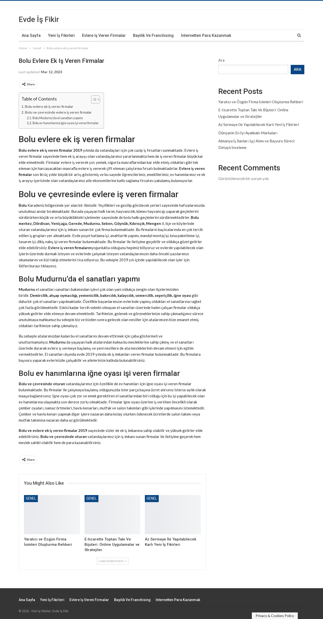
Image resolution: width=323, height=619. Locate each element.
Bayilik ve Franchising (153, 35)
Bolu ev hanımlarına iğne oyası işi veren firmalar (66, 123)
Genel (31, 498)
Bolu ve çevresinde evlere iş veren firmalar (58, 112)
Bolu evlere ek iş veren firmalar (49, 106)
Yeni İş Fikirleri (61, 35)
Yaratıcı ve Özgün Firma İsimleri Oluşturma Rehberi (260, 101)
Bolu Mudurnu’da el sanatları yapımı (58, 118)
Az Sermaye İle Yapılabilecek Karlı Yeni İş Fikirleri (258, 124)
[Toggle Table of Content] (93, 99)
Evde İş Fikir (39, 19)
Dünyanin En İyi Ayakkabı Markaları (247, 133)
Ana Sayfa (31, 35)
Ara (221, 60)
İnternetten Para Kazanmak (206, 35)
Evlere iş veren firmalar (104, 35)
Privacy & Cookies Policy (275, 615)
